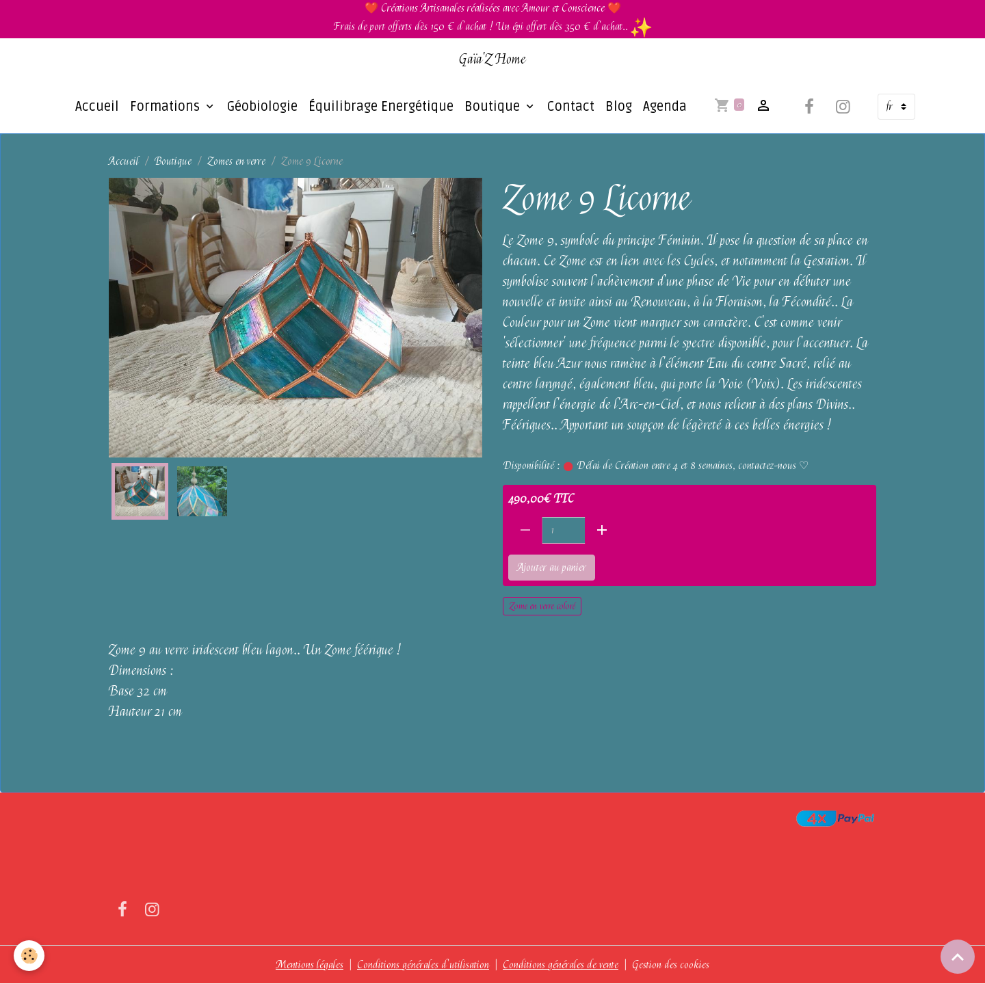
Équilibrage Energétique (381, 106)
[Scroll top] (958, 957)
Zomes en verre (236, 161)
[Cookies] (29, 955)
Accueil (97, 106)
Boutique (493, 106)
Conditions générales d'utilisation (423, 965)
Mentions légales (309, 965)
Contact (570, 106)
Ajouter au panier (551, 567)
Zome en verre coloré (542, 606)
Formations (166, 106)
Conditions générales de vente (560, 965)
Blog (618, 106)
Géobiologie (262, 106)
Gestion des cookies (670, 965)
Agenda (665, 106)
